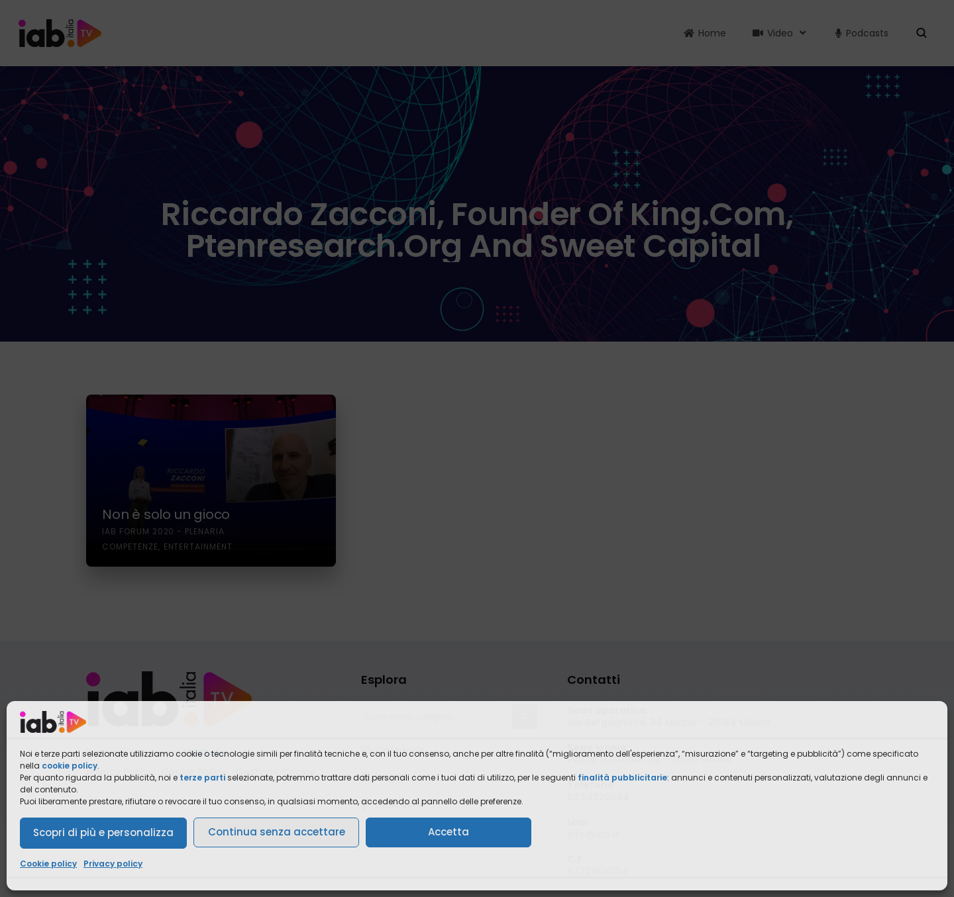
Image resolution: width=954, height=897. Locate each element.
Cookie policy (48, 863)
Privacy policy (112, 863)
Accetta (448, 832)
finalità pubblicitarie (622, 777)
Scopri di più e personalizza (103, 832)
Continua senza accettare (276, 832)
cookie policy (69, 765)
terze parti (202, 777)
